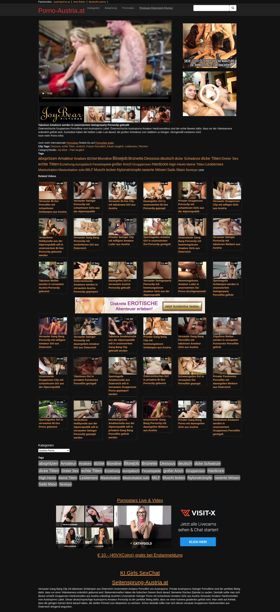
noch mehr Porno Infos (51, 135)
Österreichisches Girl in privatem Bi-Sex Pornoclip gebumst (156, 380)
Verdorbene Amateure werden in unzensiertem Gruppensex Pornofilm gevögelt (226, 427)
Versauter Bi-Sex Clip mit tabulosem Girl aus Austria (122, 205)
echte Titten (68, 146)
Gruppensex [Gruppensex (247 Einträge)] (141, 164)
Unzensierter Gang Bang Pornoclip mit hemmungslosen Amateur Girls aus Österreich (189, 244)
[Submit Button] (232, 8)
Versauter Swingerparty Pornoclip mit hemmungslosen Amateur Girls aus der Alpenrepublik (157, 287)
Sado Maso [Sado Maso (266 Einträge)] (176, 170)
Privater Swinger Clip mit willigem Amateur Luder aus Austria (121, 241)
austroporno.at (62, 1)
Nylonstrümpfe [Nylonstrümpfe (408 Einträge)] (129, 170)
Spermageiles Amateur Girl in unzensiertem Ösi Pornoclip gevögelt (157, 241)
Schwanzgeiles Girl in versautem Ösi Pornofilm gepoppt (191, 380)
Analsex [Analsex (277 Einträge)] (80, 158)
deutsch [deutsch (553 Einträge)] (167, 158)
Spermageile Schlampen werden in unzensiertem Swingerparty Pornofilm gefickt (226, 287)
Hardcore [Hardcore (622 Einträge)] (160, 164)
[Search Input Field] (211, 8)
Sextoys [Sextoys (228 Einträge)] (192, 170)
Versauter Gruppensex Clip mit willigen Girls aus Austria (226, 205)
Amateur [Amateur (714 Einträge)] (65, 158)
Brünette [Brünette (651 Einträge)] (135, 158)
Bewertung (111, 8)
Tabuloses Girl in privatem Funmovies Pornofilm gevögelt (86, 380)
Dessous (56, 146)
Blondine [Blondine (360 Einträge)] (105, 158)
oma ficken (79, 1)
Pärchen (143, 146)
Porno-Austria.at (61, 10)
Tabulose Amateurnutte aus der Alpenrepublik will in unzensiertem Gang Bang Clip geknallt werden (122, 343)
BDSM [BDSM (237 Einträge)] (92, 158)
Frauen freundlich (96, 146)
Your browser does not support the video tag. (105, 61)
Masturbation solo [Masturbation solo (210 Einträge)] (71, 170)
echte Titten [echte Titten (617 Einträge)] (48, 164)
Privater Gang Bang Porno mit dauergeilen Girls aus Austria (191, 423)
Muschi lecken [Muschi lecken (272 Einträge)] (105, 170)
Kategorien (93, 8)
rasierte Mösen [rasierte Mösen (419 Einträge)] (154, 170)
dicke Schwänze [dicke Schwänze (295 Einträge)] (187, 158)
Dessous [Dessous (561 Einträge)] (152, 158)
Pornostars (128, 8)
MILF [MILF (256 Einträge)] (89, 170)
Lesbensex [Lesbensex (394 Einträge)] (214, 164)
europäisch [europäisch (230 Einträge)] (83, 164)
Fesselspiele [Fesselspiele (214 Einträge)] (101, 164)
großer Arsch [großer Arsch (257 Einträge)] (122, 164)
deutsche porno (97, 1)
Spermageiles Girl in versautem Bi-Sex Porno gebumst (51, 423)
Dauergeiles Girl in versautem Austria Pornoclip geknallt (120, 284)
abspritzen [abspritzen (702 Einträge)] (47, 158)
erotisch (80, 146)
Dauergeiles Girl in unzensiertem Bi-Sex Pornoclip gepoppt (155, 205)
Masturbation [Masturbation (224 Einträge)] (48, 170)
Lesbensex (131, 146)
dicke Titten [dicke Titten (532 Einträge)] (211, 158)
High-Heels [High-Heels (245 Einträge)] (177, 164)
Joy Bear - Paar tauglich (71, 149)
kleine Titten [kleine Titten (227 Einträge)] (196, 164)
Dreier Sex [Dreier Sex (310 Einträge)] (230, 158)
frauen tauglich (115, 146)
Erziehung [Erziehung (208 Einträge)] (67, 164)
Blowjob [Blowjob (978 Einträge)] (120, 158)
